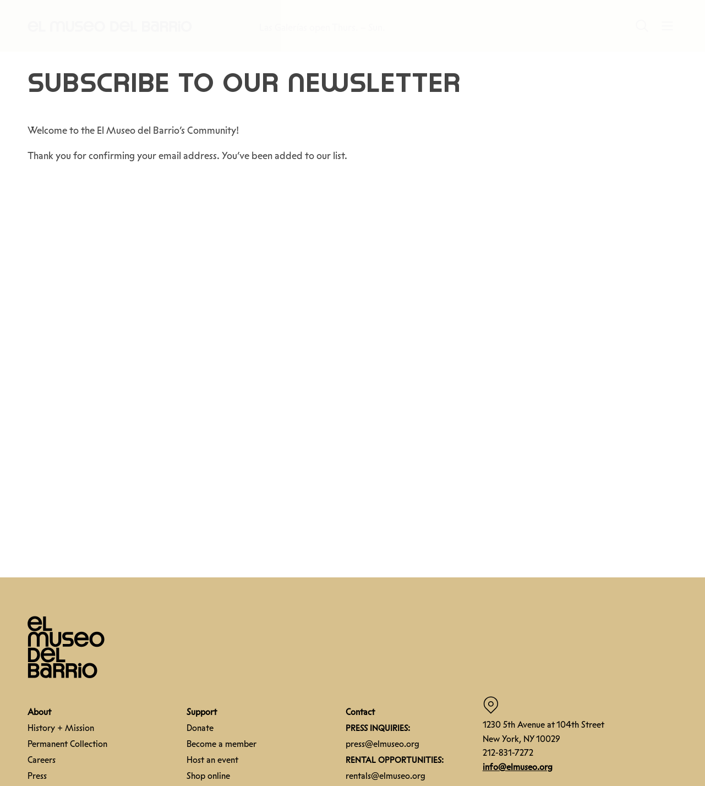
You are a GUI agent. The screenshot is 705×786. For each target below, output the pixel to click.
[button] (110, 25)
